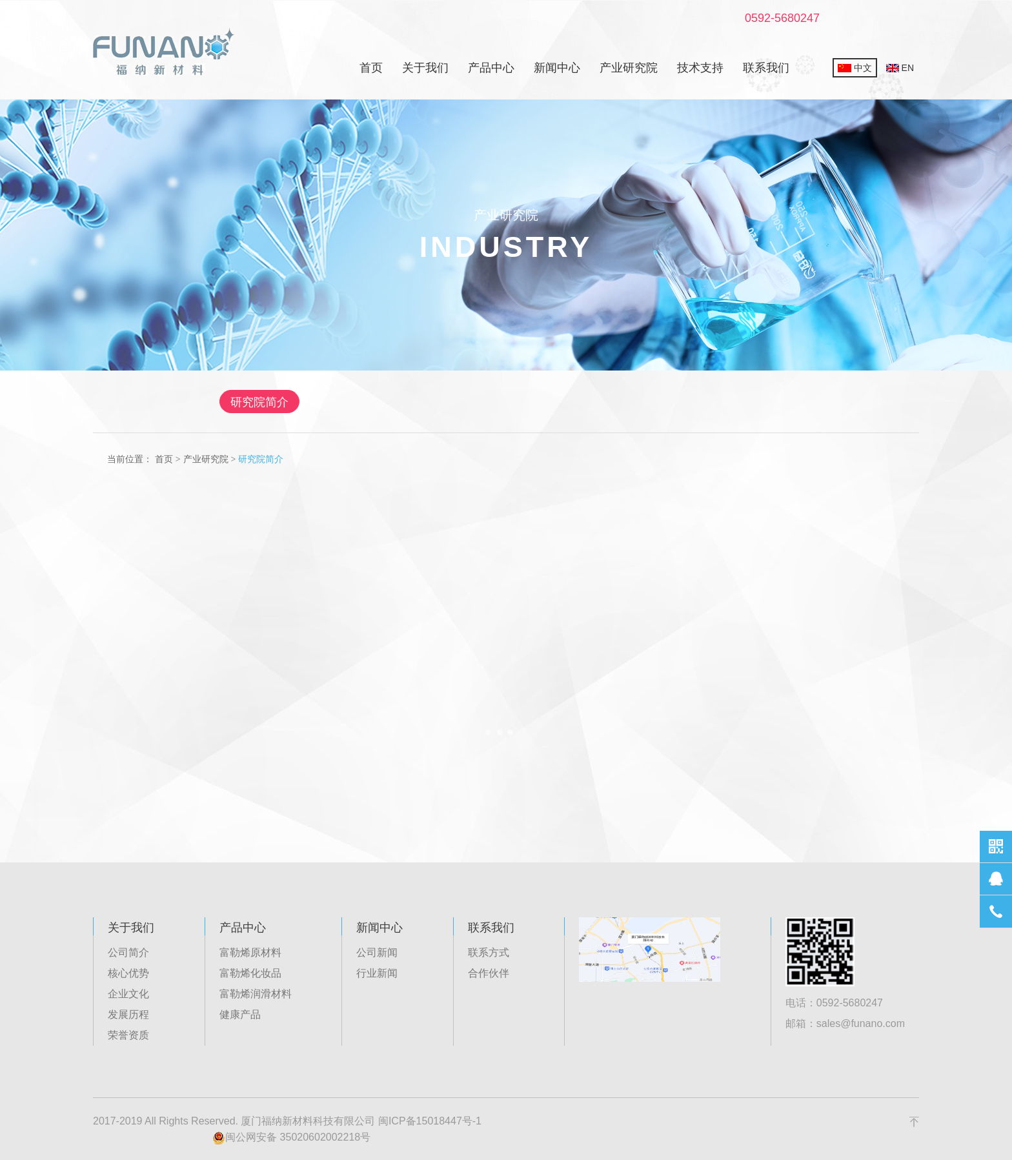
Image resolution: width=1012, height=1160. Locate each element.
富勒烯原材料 (250, 952)
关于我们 (425, 67)
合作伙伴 (488, 973)
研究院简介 (304, 402)
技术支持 (700, 67)
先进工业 (604, 402)
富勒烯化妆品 (250, 973)
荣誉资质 (128, 1035)
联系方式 (488, 952)
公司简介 (128, 952)
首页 (371, 67)
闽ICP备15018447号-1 (429, 1120)
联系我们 (766, 67)
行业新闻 (377, 973)
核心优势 (128, 973)
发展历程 (128, 1014)
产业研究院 (629, 67)
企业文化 (128, 993)
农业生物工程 (701, 402)
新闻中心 (557, 67)
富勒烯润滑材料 (255, 993)
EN (900, 68)
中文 (855, 68)
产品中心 (491, 67)
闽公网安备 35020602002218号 (291, 1138)
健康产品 (240, 1014)
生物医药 (396, 402)
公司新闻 (377, 952)
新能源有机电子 (500, 402)
